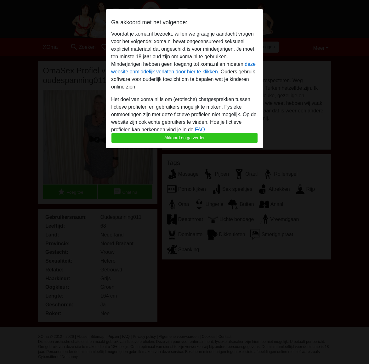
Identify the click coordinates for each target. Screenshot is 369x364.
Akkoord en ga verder (184, 137)
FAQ (200, 129)
